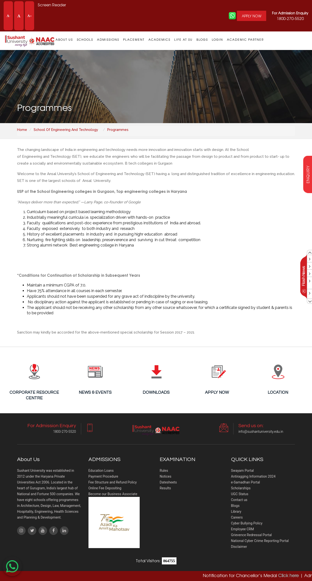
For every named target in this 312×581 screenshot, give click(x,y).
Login (217, 39)
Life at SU (183, 39)
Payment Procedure (103, 476)
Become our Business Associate (112, 494)
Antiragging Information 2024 (253, 476)
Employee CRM (242, 529)
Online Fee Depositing (104, 488)
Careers (237, 517)
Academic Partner (245, 39)
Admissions (108, 39)
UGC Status (239, 494)
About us (64, 39)
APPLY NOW (251, 15)
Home (22, 130)
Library (236, 511)
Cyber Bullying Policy (247, 523)
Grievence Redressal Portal (251, 535)
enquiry (308, 174)
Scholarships (241, 488)
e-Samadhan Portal (245, 482)
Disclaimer (239, 547)
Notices (165, 476)
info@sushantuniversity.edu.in (260, 431)
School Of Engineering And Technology (66, 130)
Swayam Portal (242, 471)
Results (165, 488)
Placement (134, 39)
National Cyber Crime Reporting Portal (260, 541)
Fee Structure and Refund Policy (112, 482)
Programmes (117, 130)
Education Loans (101, 471)
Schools (85, 39)
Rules (164, 471)
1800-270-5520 (290, 15)
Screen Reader (52, 5)
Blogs (202, 39)
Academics (159, 39)
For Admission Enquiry (290, 12)
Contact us (239, 500)
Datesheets (168, 482)
